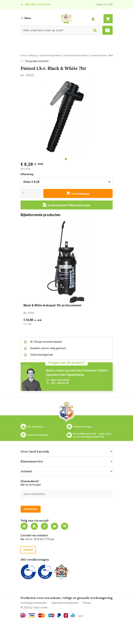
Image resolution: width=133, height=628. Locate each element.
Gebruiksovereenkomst (65, 602)
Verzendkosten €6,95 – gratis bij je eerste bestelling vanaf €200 (92, 435)
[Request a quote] (67, 204)
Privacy (87, 602)
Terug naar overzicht (37, 61)
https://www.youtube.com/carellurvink (54, 526)
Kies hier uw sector (38, 4)
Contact (28, 549)
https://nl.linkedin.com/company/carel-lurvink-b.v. (24, 526)
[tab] (66, 159)
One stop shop (35, 426)
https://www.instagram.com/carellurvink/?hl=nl (44, 526)
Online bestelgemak (38, 434)
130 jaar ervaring (82, 426)
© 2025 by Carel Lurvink (34, 607)
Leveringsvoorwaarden (34, 602)
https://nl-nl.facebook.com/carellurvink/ (34, 526)
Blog (64, 526)
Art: (28, 313)
